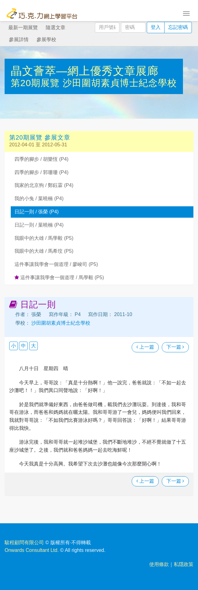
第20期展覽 (37, 83)
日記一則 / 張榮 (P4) (36, 211)
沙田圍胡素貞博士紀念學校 (120, 83)
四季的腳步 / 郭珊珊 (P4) (41, 172)
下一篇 (175, 347)
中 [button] (23, 345)
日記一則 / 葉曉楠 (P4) (39, 225)
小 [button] (13, 345)
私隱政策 (183, 564)
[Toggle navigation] (186, 13)
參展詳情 (19, 39)
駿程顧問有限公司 (24, 542)
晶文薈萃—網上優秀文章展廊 (84, 71)
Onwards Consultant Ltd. (32, 550)
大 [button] (33, 345)
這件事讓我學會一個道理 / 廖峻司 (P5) (56, 264)
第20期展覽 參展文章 (39, 137)
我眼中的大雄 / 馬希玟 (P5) (43, 251)
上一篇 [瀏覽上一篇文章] (145, 347)
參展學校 (46, 39)
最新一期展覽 (23, 27)
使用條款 (159, 564)
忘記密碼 (178, 27)
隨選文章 (55, 27)
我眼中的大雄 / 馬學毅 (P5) (43, 238)
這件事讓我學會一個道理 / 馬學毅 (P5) (59, 277)
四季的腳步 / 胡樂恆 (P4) (41, 159)
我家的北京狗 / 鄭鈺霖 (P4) (43, 185)
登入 (156, 27)
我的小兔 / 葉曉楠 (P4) (39, 198)
